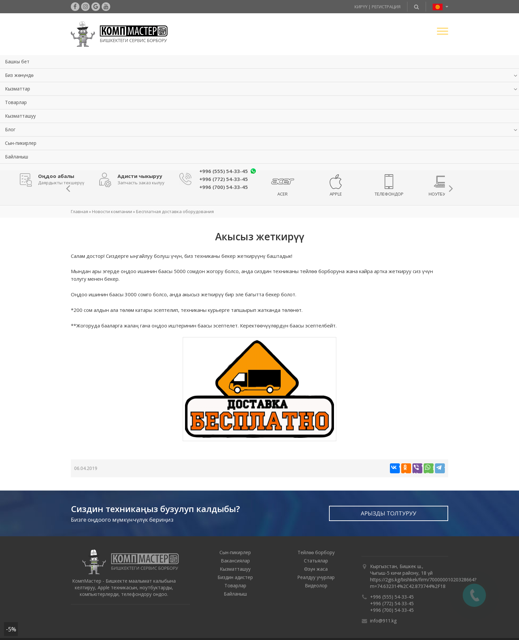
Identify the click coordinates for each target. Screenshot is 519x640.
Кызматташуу (20, 116)
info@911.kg (383, 620)
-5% (11, 629)
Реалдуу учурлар (316, 577)
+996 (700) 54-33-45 (392, 610)
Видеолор (316, 585)
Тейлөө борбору (316, 552)
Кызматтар (17, 89)
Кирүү (360, 7)
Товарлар (16, 102)
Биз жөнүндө (19, 75)
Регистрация (386, 7)
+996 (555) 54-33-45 (223, 171)
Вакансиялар (235, 560)
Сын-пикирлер (20, 143)
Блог (10, 129)
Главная (79, 211)
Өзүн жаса (316, 569)
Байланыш (16, 156)
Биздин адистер (235, 577)
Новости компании (112, 211)
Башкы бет (17, 61)
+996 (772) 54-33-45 (392, 603)
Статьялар (316, 560)
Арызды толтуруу (388, 513)
